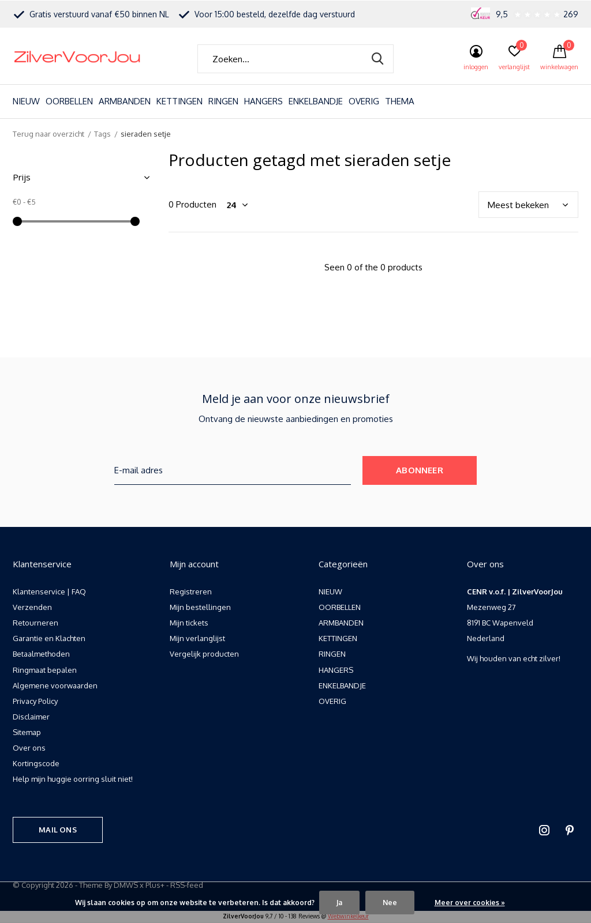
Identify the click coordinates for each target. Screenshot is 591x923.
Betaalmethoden (41, 653)
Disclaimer (31, 716)
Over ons (29, 747)
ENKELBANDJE (316, 101)
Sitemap (27, 732)
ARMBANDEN (125, 101)
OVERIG (364, 101)
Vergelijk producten (204, 653)
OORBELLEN (69, 101)
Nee (390, 902)
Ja (339, 902)
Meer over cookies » (470, 902)
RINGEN (223, 101)
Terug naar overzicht (48, 133)
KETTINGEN (179, 101)
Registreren (191, 591)
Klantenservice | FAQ (49, 591)
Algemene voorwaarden (55, 685)
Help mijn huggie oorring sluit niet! (73, 778)
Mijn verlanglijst (197, 638)
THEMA (399, 101)
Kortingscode (36, 763)
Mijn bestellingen (200, 607)
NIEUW (26, 101)
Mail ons (57, 829)
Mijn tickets (189, 622)
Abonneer (419, 470)
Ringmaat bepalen (45, 670)
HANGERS (263, 101)
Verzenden (32, 607)
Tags (102, 133)
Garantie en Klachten (49, 638)
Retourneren (35, 622)
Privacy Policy (35, 701)
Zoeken (377, 58)
